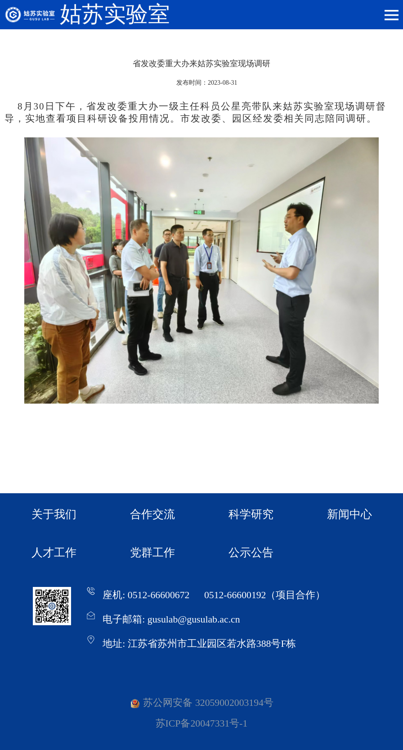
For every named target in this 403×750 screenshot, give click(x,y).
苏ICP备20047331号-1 (202, 723)
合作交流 (152, 514)
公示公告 (250, 552)
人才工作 (53, 552)
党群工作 (152, 552)
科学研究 (250, 514)
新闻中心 (349, 514)
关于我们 (53, 514)
